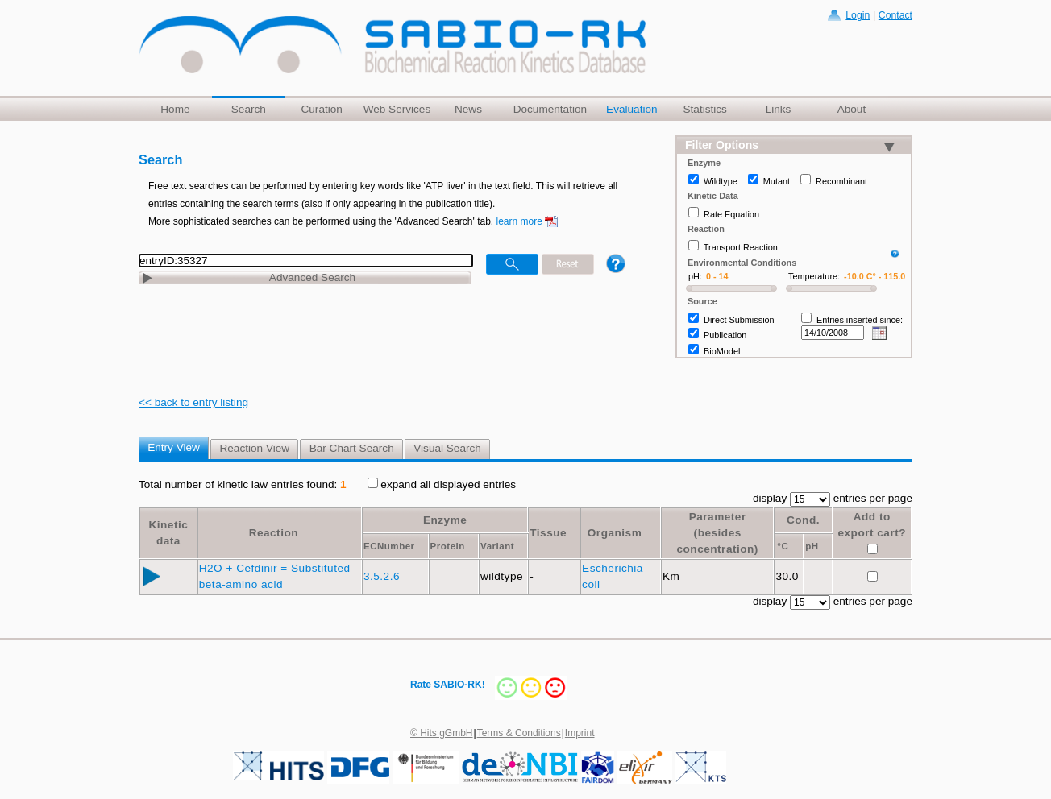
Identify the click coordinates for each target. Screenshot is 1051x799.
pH (811, 546)
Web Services (397, 109)
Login (857, 15)
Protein (447, 546)
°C (782, 546)
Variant (497, 546)
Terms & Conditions (519, 733)
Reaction (273, 533)
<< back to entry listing (193, 402)
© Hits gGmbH (441, 733)
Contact (895, 15)
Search (248, 109)
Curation (321, 109)
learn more (519, 221)
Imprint (580, 733)
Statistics (704, 109)
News (468, 109)
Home (174, 109)
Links (778, 109)
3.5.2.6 (383, 576)
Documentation (550, 109)
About (851, 109)
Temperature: (814, 276)
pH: (695, 276)
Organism (615, 533)
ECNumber (389, 546)
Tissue (548, 533)
